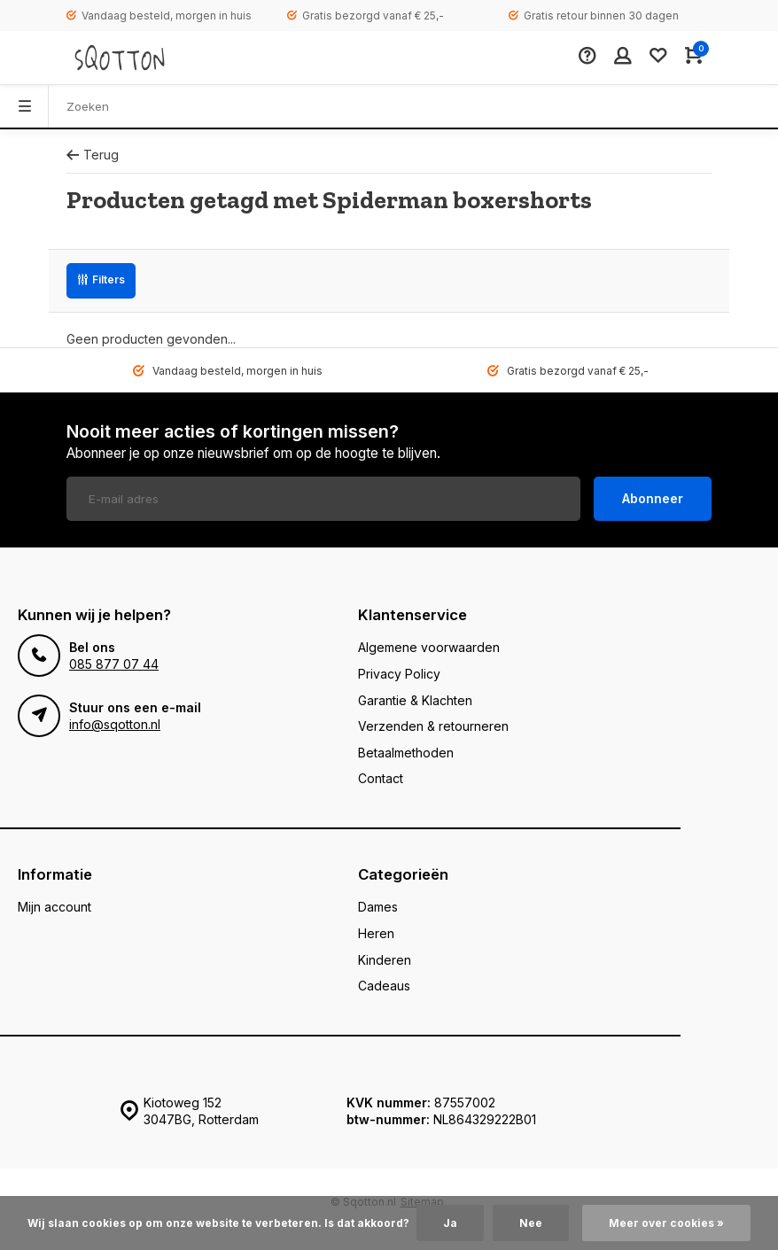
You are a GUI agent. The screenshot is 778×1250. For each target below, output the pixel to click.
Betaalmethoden (406, 752)
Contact (380, 778)
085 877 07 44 (114, 664)
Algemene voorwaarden (429, 647)
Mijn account (54, 906)
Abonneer (652, 498)
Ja (450, 1223)
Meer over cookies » (666, 1223)
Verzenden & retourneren (433, 726)
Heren (376, 933)
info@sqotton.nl (114, 724)
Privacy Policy (399, 673)
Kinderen (384, 959)
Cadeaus (384, 985)
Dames (378, 906)
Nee (530, 1223)
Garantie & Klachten (415, 700)
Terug (92, 154)
